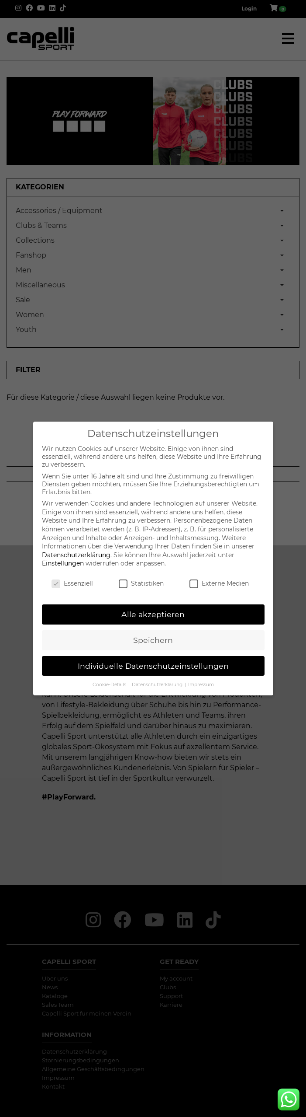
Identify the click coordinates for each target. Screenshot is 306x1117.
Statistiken (141, 583)
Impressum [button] (201, 685)
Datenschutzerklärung (76, 555)
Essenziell (72, 583)
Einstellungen (63, 563)
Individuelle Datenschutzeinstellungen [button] (153, 665)
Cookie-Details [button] (110, 685)
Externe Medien (219, 583)
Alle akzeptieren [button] (153, 614)
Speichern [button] (153, 640)
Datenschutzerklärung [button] (158, 685)
